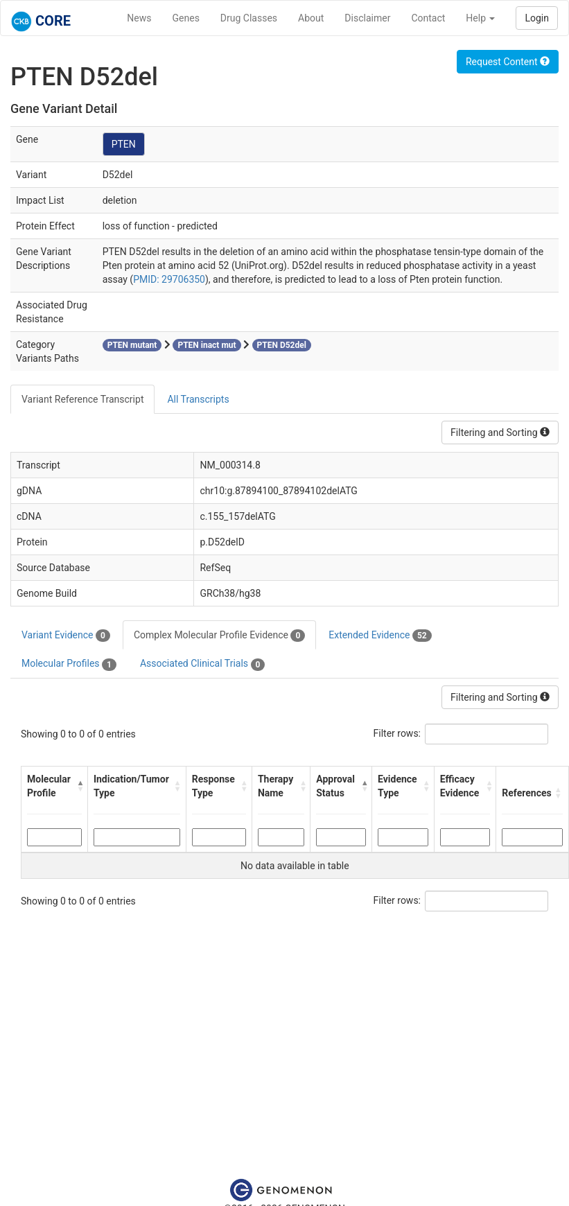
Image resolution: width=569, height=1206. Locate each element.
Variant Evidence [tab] (65, 635)
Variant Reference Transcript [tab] (82, 399)
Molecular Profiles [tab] (68, 664)
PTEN (124, 144)
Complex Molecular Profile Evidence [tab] (219, 635)
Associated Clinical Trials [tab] (202, 664)
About (311, 18)
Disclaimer (367, 18)
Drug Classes (248, 18)
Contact (428, 18)
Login (537, 18)
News (139, 18)
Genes (186, 18)
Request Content (508, 61)
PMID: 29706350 (169, 279)
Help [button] (480, 18)
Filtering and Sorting (500, 432)
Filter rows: (397, 733)
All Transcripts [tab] (198, 399)
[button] (78, 786)
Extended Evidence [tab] (380, 635)
